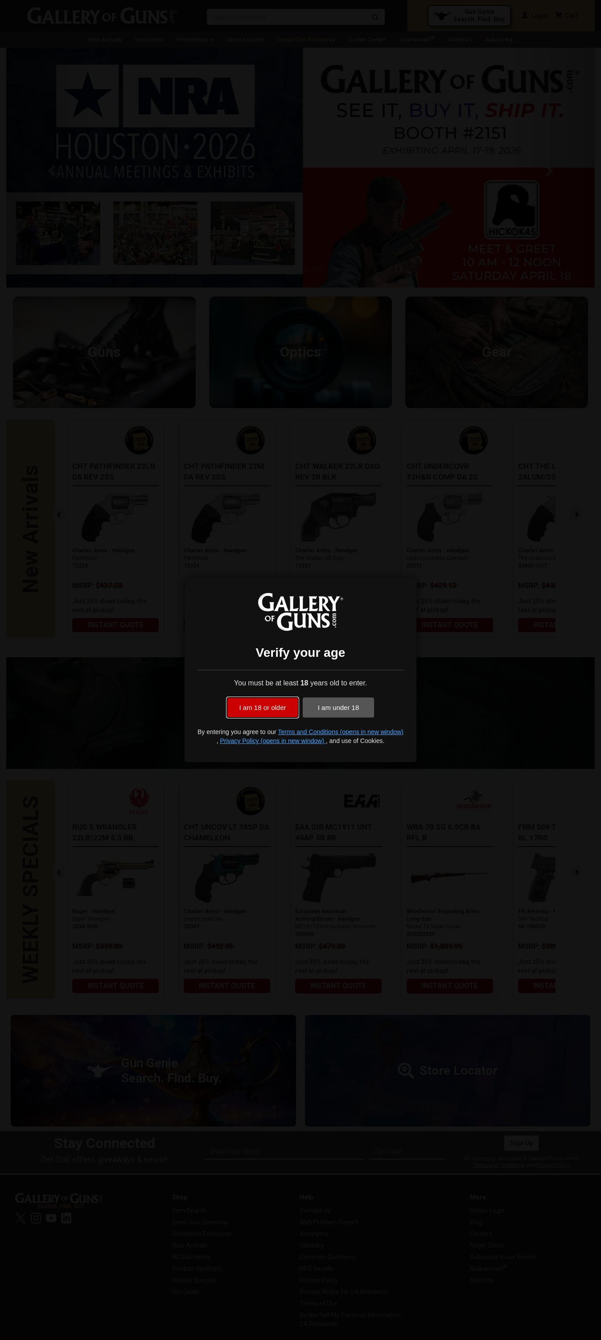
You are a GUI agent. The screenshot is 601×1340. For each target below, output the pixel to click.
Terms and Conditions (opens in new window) (340, 731)
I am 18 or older (262, 707)
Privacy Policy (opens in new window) (272, 740)
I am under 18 (338, 707)
